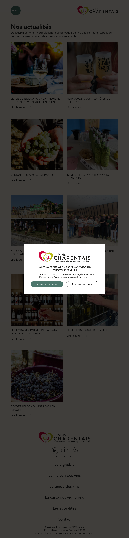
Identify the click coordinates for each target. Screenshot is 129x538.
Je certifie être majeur (47, 284)
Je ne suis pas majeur (82, 284)
